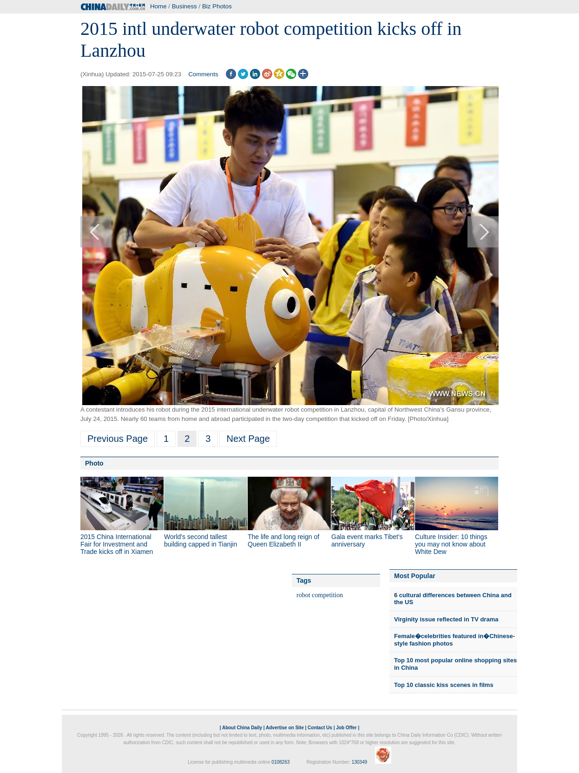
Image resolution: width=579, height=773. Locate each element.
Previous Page (117, 438)
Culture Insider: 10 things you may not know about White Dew (451, 544)
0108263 (280, 762)
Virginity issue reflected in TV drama (446, 619)
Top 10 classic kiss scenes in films (443, 684)
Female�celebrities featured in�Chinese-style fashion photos (454, 640)
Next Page (248, 438)
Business (184, 6)
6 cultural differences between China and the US (453, 599)
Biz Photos (217, 6)
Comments (203, 74)
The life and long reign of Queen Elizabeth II (283, 540)
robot (303, 595)
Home (158, 6)
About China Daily (242, 727)
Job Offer (346, 727)
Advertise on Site (285, 727)
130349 (359, 762)
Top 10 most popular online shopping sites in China (455, 664)
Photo (94, 463)
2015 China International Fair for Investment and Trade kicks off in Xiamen (116, 544)
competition (327, 595)
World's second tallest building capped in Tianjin (200, 540)
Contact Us (320, 727)
